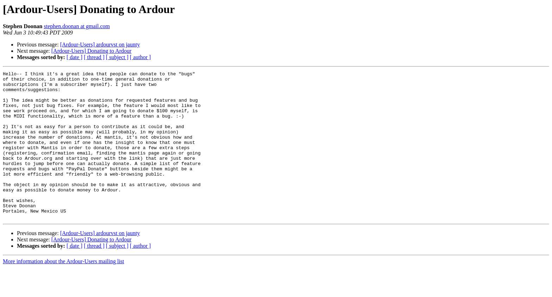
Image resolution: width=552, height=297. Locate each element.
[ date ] (74, 57)
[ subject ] (117, 57)
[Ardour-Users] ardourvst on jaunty (100, 45)
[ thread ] (94, 57)
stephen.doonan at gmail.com (77, 26)
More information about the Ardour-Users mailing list (63, 291)
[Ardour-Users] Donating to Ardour (91, 51)
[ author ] (140, 57)
